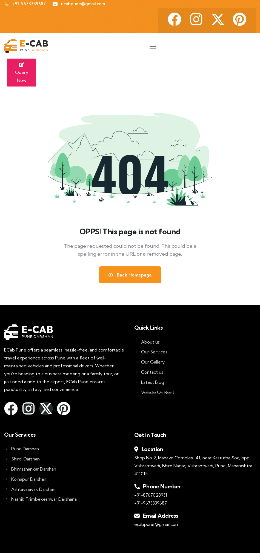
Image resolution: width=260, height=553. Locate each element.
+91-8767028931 (150, 495)
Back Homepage (130, 275)
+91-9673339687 (150, 503)
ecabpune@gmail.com (156, 524)
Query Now (21, 72)
